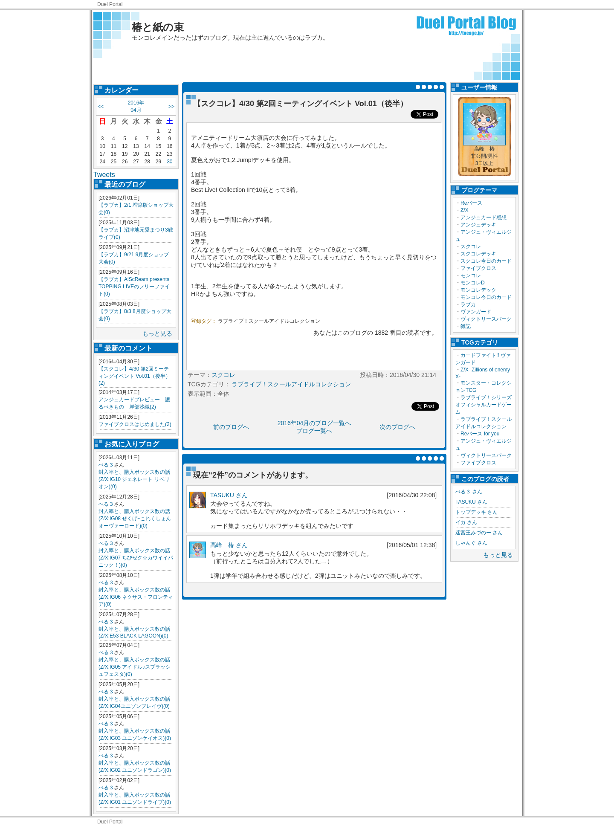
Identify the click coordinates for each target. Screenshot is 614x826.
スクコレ (470, 246)
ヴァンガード (475, 312)
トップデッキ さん (476, 512)
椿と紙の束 (158, 27)
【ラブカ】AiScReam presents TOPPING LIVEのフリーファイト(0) (134, 286)
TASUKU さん (471, 502)
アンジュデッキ (478, 225)
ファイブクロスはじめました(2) (134, 424)
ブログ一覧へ (314, 430)
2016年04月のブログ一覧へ (314, 423)
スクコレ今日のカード (486, 261)
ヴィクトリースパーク (486, 319)
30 (169, 162)
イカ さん (466, 522)
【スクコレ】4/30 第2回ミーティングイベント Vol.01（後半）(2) (134, 376)
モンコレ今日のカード (486, 297)
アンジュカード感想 (483, 217)
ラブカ (468, 304)
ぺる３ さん (468, 492)
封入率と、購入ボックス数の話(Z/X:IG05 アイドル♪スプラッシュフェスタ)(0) (134, 667)
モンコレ (470, 275)
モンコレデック (478, 290)
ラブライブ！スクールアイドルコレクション (269, 321)
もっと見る (157, 333)
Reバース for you (479, 434)
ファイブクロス (478, 268)
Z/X (464, 210)
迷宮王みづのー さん (479, 533)
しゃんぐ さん (471, 543)
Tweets (104, 174)
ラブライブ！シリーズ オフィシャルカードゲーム (486, 404)
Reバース (471, 203)
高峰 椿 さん (229, 545)
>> (171, 107)
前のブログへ (231, 426)
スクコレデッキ (478, 254)
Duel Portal (109, 4)
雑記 (465, 326)
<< (101, 107)
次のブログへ (397, 426)
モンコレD (472, 283)
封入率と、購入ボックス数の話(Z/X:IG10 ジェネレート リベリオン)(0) (134, 479)
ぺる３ (106, 465)
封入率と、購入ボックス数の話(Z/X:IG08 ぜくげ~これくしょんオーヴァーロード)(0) (134, 518)
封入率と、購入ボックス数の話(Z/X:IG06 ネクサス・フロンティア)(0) (135, 597)
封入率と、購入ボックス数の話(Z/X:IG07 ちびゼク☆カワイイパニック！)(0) (135, 558)
